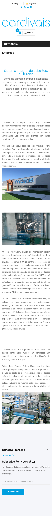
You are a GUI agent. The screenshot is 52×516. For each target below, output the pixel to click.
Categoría (11, 44)
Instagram (30, 7)
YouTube (24, 7)
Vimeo (27, 7)
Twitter (21, 7)
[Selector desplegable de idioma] (32, 4)
